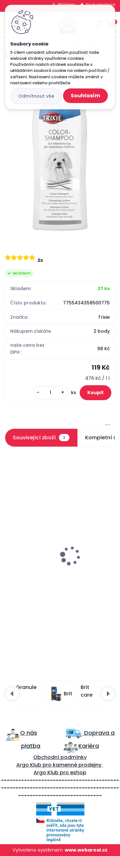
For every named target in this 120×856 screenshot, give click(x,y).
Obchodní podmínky (60, 757)
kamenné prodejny (76, 765)
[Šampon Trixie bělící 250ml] (60, 151)
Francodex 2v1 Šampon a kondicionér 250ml (54, 573)
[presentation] (9, 540)
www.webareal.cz (86, 850)
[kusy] (50, 393)
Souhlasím (85, 95)
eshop (77, 772)
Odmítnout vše (36, 96)
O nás (28, 733)
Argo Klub (28, 765)
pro (64, 772)
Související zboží (41, 438)
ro (49, 765)
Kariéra (88, 746)
